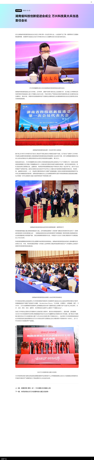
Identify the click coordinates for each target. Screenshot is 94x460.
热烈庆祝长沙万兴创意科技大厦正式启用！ (35, 391)
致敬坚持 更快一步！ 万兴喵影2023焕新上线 (36, 388)
